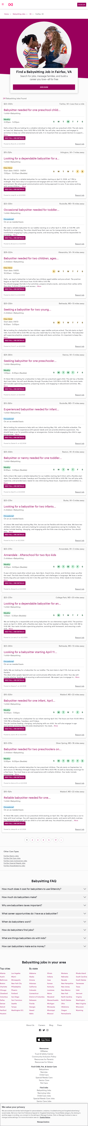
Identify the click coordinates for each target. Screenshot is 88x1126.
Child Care (44, 1075)
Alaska (31, 977)
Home (6, 14)
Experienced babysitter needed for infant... (31, 409)
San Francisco (16, 1000)
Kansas (50, 983)
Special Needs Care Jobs (44, 1098)
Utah (78, 990)
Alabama (32, 973)
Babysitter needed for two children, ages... (31, 258)
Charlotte (3, 987)
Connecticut (33, 993)
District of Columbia (36, 997)
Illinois (49, 973)
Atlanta (2, 973)
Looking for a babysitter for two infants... (30, 506)
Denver (2, 1003)
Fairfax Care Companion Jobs (15, 861)
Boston (2, 983)
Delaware (32, 1000)
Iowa (49, 980)
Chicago (3, 990)
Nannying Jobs (44, 1093)
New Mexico (65, 990)
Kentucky (50, 987)
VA (30, 14)
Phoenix (14, 990)
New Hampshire (67, 983)
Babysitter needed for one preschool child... (32, 110)
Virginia (79, 997)
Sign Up (81, 5)
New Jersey (65, 987)
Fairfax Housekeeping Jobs (14, 866)
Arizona (32, 980)
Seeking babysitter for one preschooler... (30, 360)
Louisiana (50, 990)
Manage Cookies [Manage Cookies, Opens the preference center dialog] (43, 1122)
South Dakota (81, 980)
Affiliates (44, 1051)
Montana (64, 973)
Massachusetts (52, 1000)
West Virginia (81, 1003)
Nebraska (64, 977)
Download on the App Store (44, 1039)
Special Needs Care (44, 1077)
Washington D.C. (17, 1010)
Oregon (64, 1010)
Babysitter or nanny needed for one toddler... (33, 457)
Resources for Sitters (44, 1062)
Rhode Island (81, 973)
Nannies (44, 1072)
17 (55, 840)
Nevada (64, 980)
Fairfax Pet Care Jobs (12, 858)
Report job (79, 144)
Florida (31, 1003)
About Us (30, 1025)
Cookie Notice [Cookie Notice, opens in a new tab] (45, 1117)
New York (64, 993)
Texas (78, 987)
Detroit (2, 1007)
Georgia (32, 1007)
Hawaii (31, 1010)
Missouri (50, 1013)
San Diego (15, 997)
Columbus (4, 997)
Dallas (2, 1000)
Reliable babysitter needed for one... (27, 797)
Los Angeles (15, 973)
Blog (51, 1025)
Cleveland (4, 993)
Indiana (50, 977)
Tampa (13, 1007)
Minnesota (51, 1007)
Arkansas (32, 983)
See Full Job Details (14, 138)
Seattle (14, 1003)
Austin (2, 977)
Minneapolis (16, 980)
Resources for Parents (44, 1059)
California (33, 987)
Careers (41, 1025)
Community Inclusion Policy (44, 1056)
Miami (13, 977)
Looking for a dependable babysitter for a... (31, 158)
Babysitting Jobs (19, 14)
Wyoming (79, 1010)
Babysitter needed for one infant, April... (29, 700)
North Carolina (66, 997)
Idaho (31, 1013)
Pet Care (44, 1083)
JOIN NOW (44, 87)
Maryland (50, 997)
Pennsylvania (66, 1013)
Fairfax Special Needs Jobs (14, 863)
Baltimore (3, 980)
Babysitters (44, 1069)
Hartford (3, 1010)
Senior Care (44, 1080)
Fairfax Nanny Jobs (11, 856)
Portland (14, 993)
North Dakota (66, 1000)
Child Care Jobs (44, 1096)
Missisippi (51, 1010)
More (6, 135)
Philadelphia (16, 987)
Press (59, 1025)
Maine (49, 993)
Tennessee (80, 983)
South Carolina (81, 977)
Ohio (63, 1003)
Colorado (32, 990)
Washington (80, 1000)
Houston (3, 1013)
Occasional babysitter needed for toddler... (31, 209)
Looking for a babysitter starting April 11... (30, 652)
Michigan (50, 1003)
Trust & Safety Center (44, 1054)
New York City (16, 983)
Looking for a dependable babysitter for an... (32, 603)
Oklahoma (65, 1007)
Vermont (79, 993)
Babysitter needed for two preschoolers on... (33, 749)
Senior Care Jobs (44, 1101)
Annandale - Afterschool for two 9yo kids (30, 555)
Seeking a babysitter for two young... (27, 309)
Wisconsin (80, 1007)
